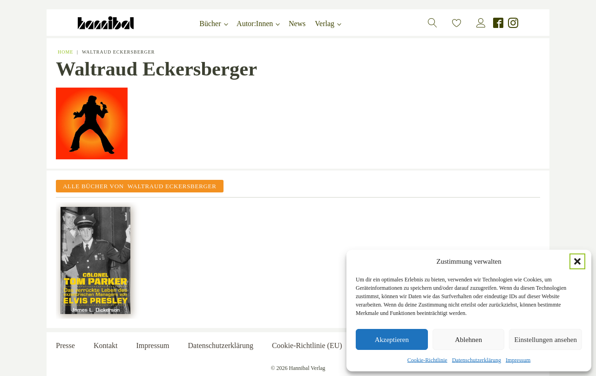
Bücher (210, 23)
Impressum (518, 360)
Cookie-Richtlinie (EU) (307, 345)
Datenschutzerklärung (476, 360)
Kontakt (106, 345)
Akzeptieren (392, 339)
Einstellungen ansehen (545, 339)
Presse (65, 345)
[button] (577, 261)
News (297, 23)
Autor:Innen (255, 23)
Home (65, 52)
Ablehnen (468, 339)
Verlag (324, 23)
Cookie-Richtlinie (427, 360)
